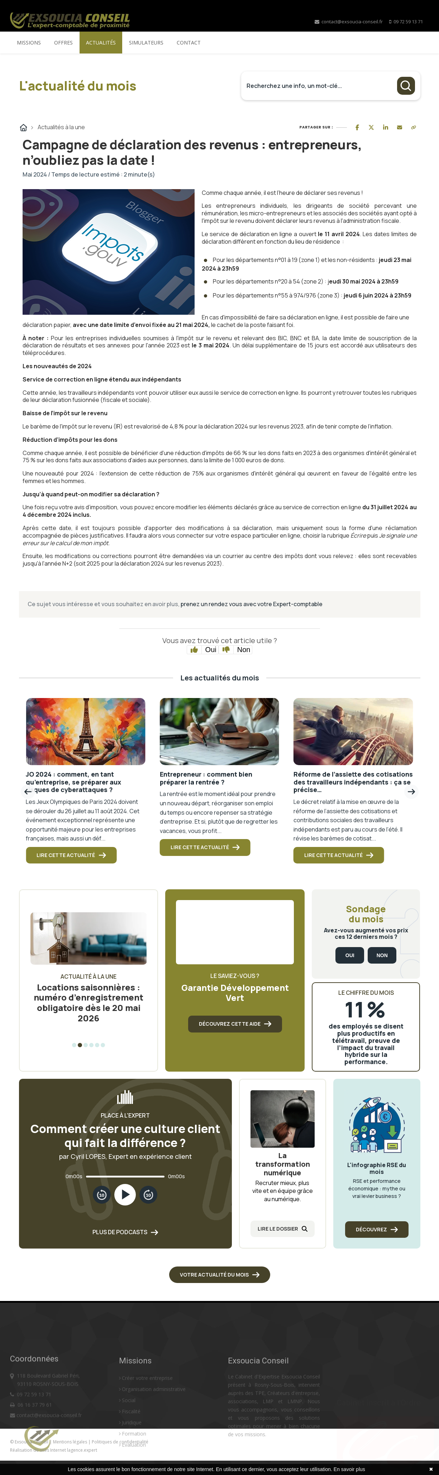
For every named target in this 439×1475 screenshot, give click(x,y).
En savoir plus (349, 1469)
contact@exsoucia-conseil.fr (349, 21)
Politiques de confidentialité (120, 1442)
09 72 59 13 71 (408, 21)
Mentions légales (70, 1442)
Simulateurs (146, 42)
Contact (189, 42)
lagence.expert (82, 1450)
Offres (63, 42)
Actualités (101, 42)
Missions (29, 42)
